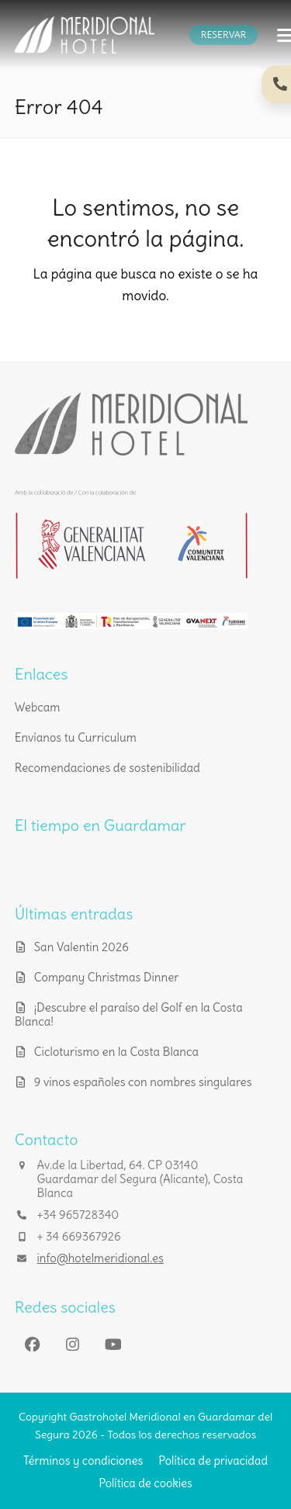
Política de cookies (145, 1483)
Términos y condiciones (83, 1460)
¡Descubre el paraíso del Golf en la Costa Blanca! (129, 1014)
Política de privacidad (213, 1460)
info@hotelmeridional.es (100, 1258)
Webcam (38, 707)
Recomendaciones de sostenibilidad (107, 767)
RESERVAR (223, 34)
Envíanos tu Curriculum (76, 737)
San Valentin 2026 (81, 947)
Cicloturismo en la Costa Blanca (116, 1051)
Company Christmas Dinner (106, 977)
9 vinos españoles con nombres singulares (143, 1082)
